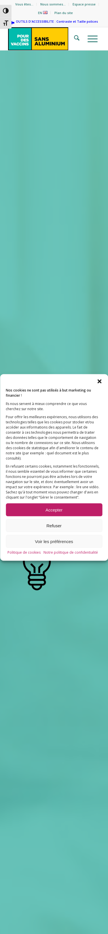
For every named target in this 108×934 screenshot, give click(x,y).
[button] (99, 395)
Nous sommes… (53, 4)
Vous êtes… (24, 4)
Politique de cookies (24, 565)
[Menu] (91, 38)
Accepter (54, 522)
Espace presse (84, 4)
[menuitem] (24, 4)
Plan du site (63, 13)
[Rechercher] (75, 38)
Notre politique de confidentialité (70, 565)
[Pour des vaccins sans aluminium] (45, 38)
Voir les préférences (54, 554)
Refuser (54, 538)
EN (43, 13)
